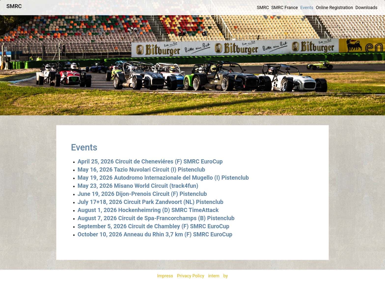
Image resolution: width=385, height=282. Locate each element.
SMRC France (284, 7)
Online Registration (334, 7)
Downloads (366, 7)
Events (306, 7)
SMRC (14, 6)
